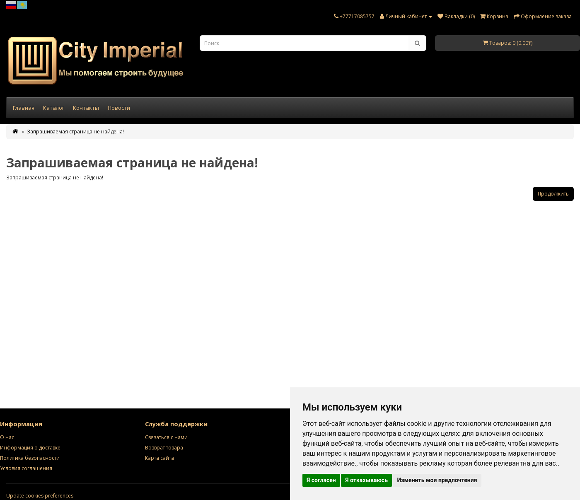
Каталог (53, 107)
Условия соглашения (26, 468)
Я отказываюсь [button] (366, 480)
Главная (23, 107)
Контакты (86, 107)
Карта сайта (159, 457)
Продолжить (553, 193)
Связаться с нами (166, 437)
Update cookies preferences (39, 495)
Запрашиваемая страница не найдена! (75, 131)
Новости (119, 107)
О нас (7, 437)
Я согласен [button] (321, 480)
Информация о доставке (30, 447)
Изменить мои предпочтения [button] (437, 480)
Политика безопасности (30, 457)
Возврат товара (164, 447)
